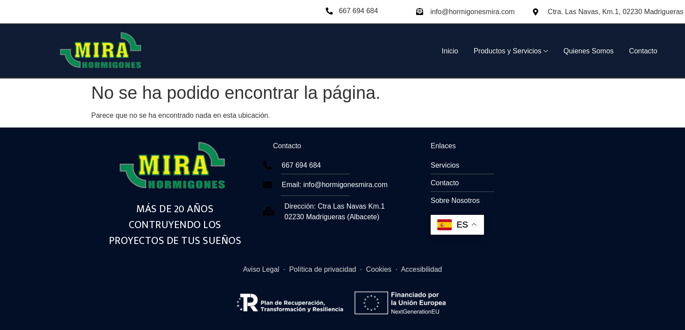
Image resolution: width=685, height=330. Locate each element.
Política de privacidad (322, 269)
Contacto (643, 51)
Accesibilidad (421, 269)
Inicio (450, 51)
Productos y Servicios (510, 51)
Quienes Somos (588, 51)
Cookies (378, 269)
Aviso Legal (261, 269)
